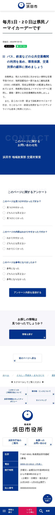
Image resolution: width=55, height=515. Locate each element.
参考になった (13, 268)
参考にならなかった (16, 279)
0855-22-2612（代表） (31, 464)
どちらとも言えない (16, 213)
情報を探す (34, 336)
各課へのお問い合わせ (43, 442)
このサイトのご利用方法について (16, 392)
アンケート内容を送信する (27, 292)
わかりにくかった (15, 249)
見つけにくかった (15, 218)
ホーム (6, 375)
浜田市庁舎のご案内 (18, 442)
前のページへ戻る (24, 359)
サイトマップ (45, 402)
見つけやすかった (15, 207)
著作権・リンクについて (43, 393)
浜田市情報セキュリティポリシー (15, 401)
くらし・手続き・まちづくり (30, 375)
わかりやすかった (15, 238)
